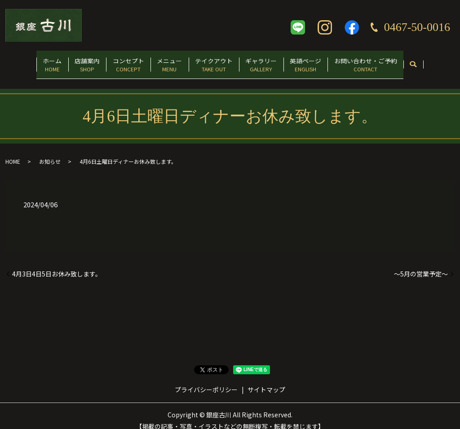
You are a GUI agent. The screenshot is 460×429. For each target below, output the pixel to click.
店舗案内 (69, 61)
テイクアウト (217, 61)
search (443, 62)
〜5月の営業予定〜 (421, 264)
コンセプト (117, 61)
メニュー (165, 61)
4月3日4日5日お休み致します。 (57, 264)
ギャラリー (272, 61)
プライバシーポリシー (206, 380)
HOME (12, 152)
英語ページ (324, 61)
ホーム (27, 61)
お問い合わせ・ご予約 (390, 61)
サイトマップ (266, 380)
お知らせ (50, 152)
